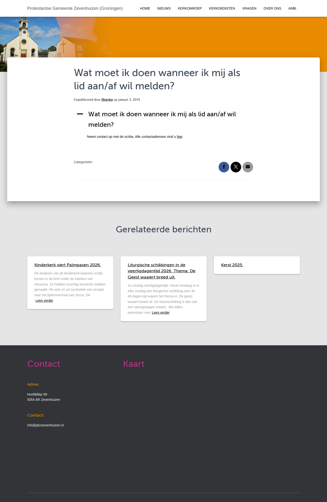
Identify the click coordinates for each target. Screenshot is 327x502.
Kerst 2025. (232, 265)
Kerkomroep (190, 8)
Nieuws (164, 8)
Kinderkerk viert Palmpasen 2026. (67, 265)
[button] (163, 119)
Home (145, 8)
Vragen (249, 8)
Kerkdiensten (222, 8)
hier (179, 137)
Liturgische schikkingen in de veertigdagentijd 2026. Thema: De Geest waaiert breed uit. (161, 271)
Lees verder (44, 300)
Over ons (272, 8)
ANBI (292, 8)
